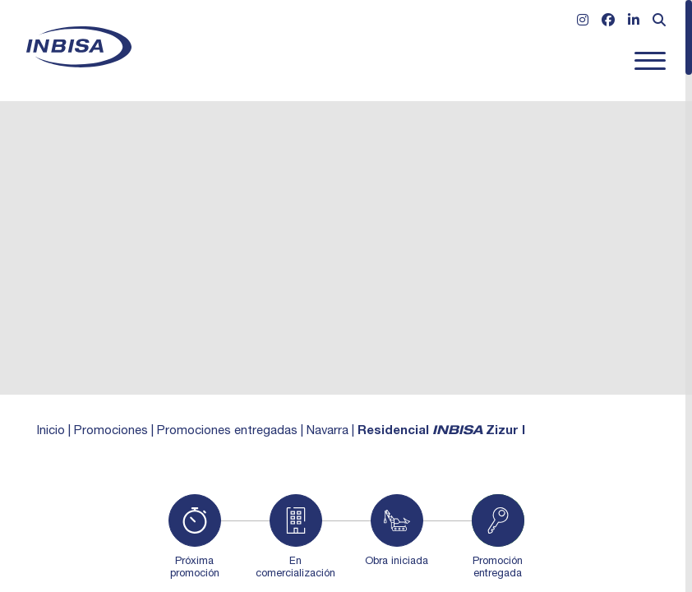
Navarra (327, 431)
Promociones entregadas (227, 431)
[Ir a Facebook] (608, 22)
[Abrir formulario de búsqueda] (659, 22)
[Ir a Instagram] (582, 22)
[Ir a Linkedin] (633, 22)
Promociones (111, 431)
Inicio (51, 431)
